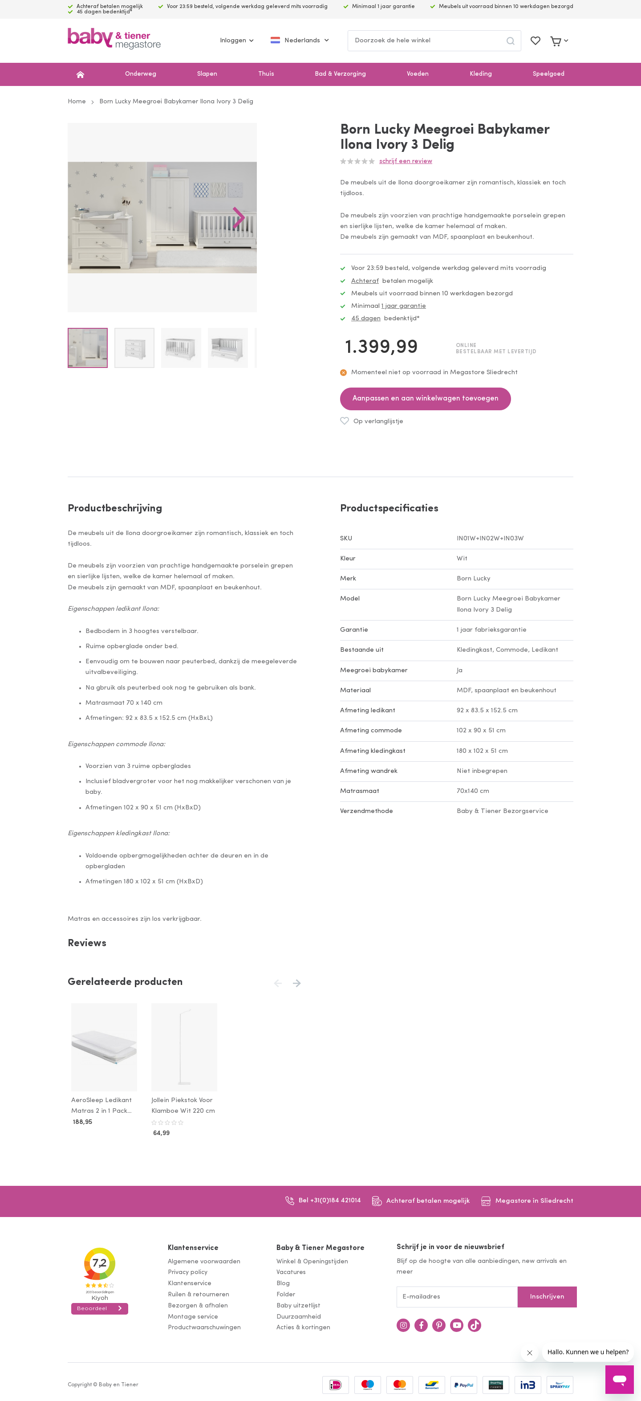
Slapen (207, 74)
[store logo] (114, 41)
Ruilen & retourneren (198, 1293)
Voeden (418, 74)
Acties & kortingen (303, 1326)
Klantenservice (193, 1246)
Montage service (193, 1315)
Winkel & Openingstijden (312, 1260)
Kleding (481, 74)
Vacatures (291, 1271)
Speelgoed (548, 74)
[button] (283, 239)
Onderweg (140, 74)
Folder (285, 1293)
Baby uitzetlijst (298, 1304)
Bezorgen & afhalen (198, 1304)
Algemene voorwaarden (204, 1260)
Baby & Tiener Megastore (320, 1246)
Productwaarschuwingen (204, 1326)
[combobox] (434, 41)
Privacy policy (187, 1271)
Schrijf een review (405, 161)
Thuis (266, 74)
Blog (283, 1281)
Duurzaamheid (298, 1315)
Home (77, 101)
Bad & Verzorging (340, 74)
